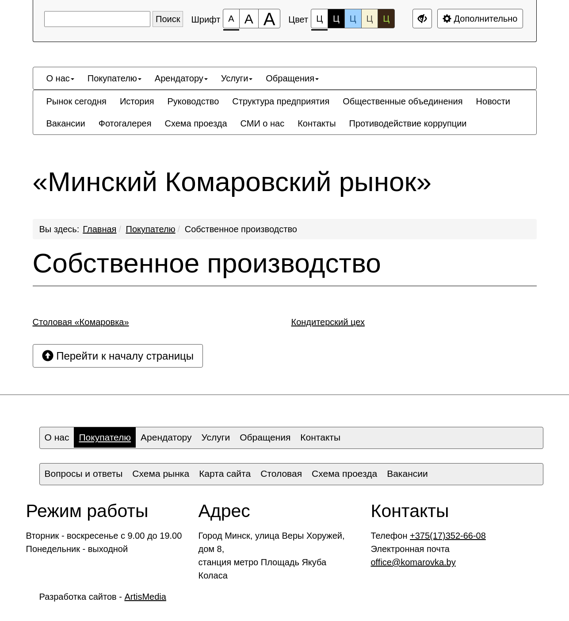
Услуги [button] (237, 78)
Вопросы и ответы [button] (84, 473)
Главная (99, 229)
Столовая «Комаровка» (81, 322)
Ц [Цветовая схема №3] (353, 18)
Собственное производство (241, 229)
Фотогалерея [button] (125, 123)
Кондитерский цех (328, 322)
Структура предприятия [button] (280, 101)
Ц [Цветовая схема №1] (319, 21)
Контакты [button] (317, 123)
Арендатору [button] (181, 78)
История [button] (137, 101)
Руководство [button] (193, 101)
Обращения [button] (292, 78)
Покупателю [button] (114, 78)
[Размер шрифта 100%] (231, 18)
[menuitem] (60, 78)
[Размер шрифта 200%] (269, 18)
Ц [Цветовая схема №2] (336, 18)
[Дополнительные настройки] (422, 18)
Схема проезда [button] (195, 123)
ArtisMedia (145, 597)
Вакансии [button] (65, 123)
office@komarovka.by (413, 562)
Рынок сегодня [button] (76, 101)
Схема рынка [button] (160, 473)
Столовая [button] (281, 473)
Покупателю (151, 229)
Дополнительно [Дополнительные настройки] (480, 18)
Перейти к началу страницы (118, 356)
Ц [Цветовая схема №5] (386, 18)
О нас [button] (60, 78)
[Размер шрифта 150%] (249, 18)
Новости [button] (493, 101)
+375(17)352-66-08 (448, 535)
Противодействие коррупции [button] (408, 123)
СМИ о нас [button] (263, 123)
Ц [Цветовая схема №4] (370, 18)
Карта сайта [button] (225, 473)
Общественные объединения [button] (402, 101)
